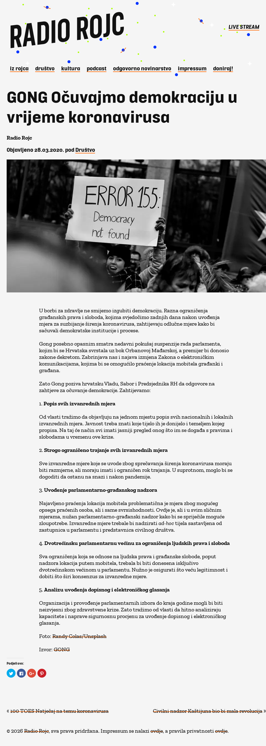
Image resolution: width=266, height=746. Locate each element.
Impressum (192, 68)
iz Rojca (19, 68)
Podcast (96, 68)
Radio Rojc (36, 729)
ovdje (156, 729)
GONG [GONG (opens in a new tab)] (62, 648)
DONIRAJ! (223, 68)
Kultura (70, 68)
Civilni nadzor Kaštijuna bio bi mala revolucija (207, 709)
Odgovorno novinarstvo (142, 68)
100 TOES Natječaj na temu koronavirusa (59, 709)
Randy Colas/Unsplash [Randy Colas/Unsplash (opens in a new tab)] (79, 635)
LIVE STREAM (244, 26)
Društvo (45, 68)
